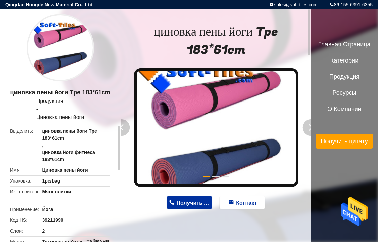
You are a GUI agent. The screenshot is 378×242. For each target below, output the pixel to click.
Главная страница (344, 44)
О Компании (344, 109)
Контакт (246, 203)
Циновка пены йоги (60, 117)
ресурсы (344, 92)
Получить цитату (344, 141)
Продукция (49, 101)
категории (344, 60)
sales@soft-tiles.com (295, 4)
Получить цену (194, 203)
